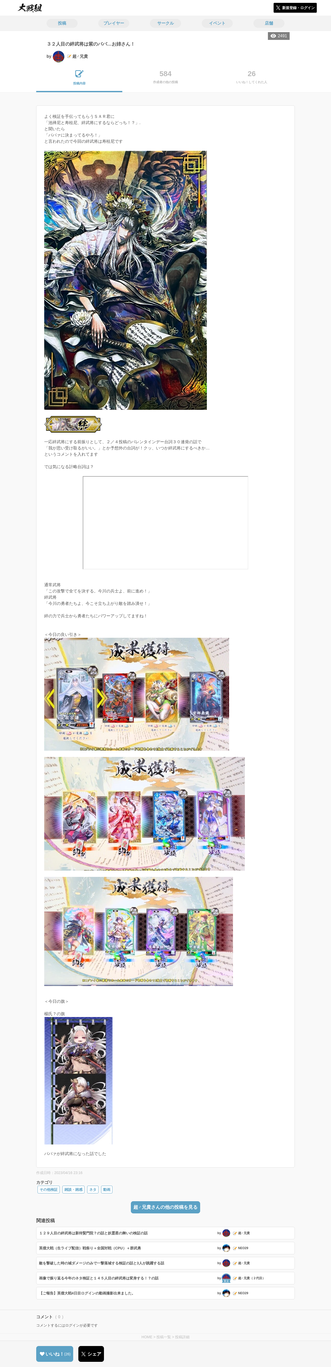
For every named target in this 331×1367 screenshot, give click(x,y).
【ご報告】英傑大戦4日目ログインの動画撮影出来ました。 (87, 1293)
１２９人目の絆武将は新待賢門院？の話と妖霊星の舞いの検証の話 (93, 1233)
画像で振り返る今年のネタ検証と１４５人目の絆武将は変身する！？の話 (99, 1278)
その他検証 (49, 1189)
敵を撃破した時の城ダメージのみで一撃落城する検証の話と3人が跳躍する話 (101, 1263)
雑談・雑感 (73, 1189)
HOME (146, 1337)
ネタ (92, 1189)
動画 (106, 1189)
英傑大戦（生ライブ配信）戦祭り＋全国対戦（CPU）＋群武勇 (90, 1248)
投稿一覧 (163, 1337)
